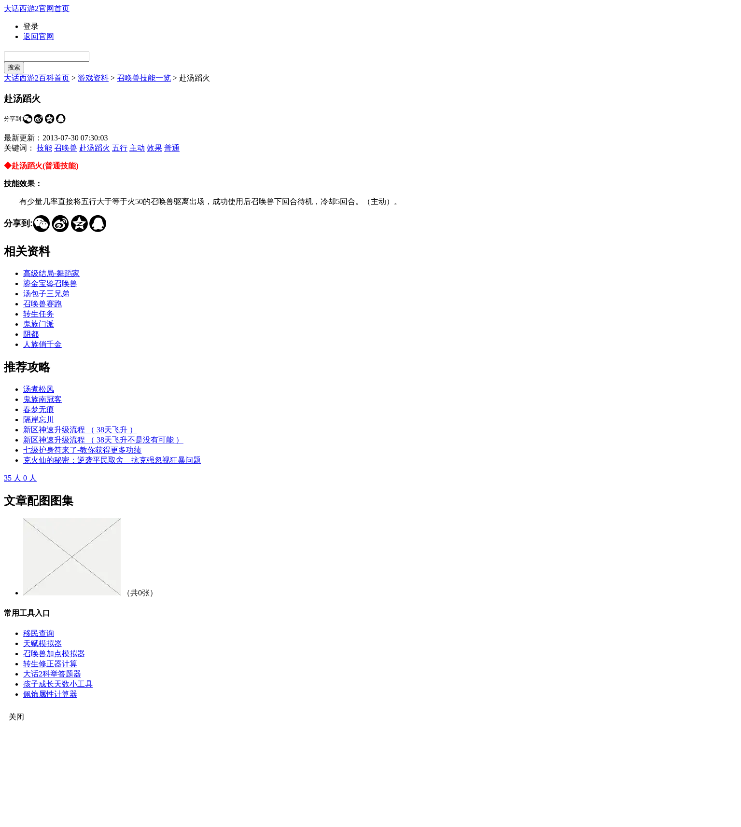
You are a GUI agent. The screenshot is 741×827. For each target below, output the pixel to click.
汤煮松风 (38, 389)
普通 (172, 148)
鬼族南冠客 (42, 399)
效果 (154, 148)
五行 (119, 148)
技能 (44, 148)
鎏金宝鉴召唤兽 (50, 283)
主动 (137, 148)
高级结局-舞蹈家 (51, 273)
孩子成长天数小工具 (58, 684)
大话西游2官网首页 (37, 8)
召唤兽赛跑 (42, 304)
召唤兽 (65, 148)
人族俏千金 (42, 344)
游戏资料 (93, 78)
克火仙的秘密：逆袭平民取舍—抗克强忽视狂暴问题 (112, 460)
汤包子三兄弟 (46, 293)
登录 (31, 26)
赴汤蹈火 (94, 148)
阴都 (31, 334)
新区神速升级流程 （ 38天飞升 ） (80, 430)
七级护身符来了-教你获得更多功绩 (82, 450)
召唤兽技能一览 (144, 78)
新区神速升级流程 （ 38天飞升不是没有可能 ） (103, 440)
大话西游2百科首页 (37, 78)
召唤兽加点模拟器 (54, 653)
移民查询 (38, 633)
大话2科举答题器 (52, 674)
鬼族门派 (38, 324)
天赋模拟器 (42, 643)
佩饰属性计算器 (50, 694)
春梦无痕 (38, 409)
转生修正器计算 (50, 664)
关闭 (16, 717)
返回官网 (38, 36)
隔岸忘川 (38, 419)
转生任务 (38, 314)
